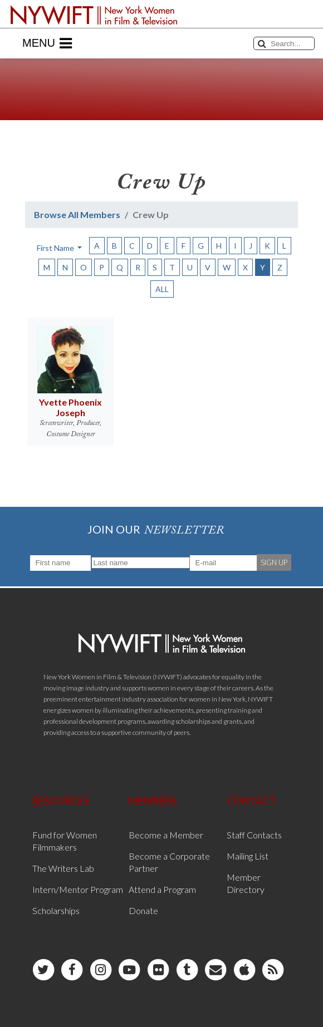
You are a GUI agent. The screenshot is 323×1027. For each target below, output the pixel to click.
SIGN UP (274, 562)
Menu (47, 43)
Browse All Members (77, 214)
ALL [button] (162, 289)
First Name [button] (56, 248)
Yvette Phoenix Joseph (70, 407)
